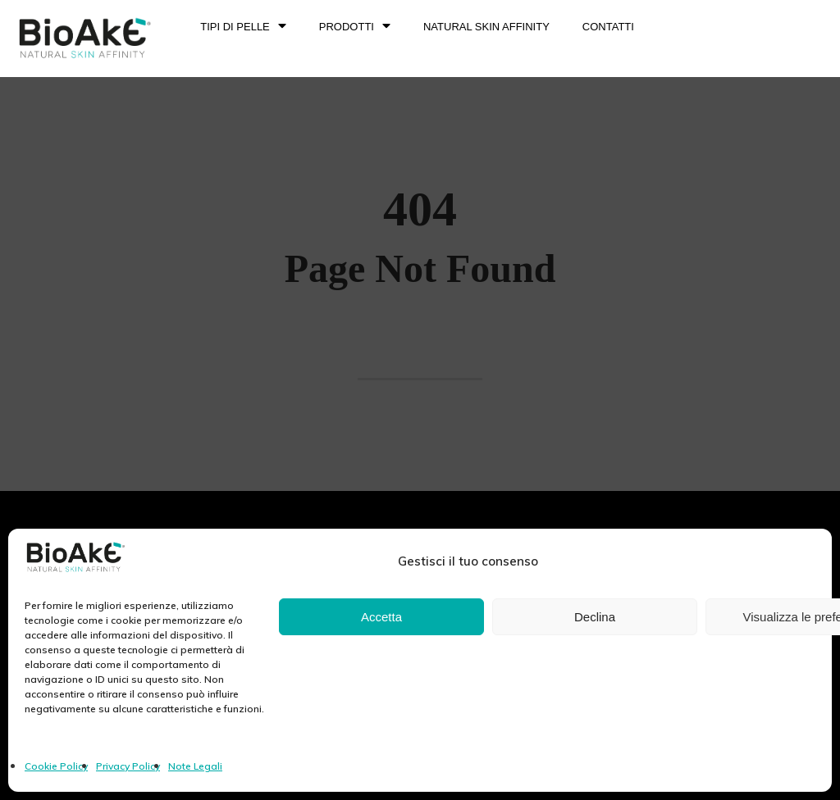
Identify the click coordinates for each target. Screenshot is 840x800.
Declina (594, 617)
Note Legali (195, 766)
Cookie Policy (56, 766)
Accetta (381, 617)
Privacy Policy (128, 766)
